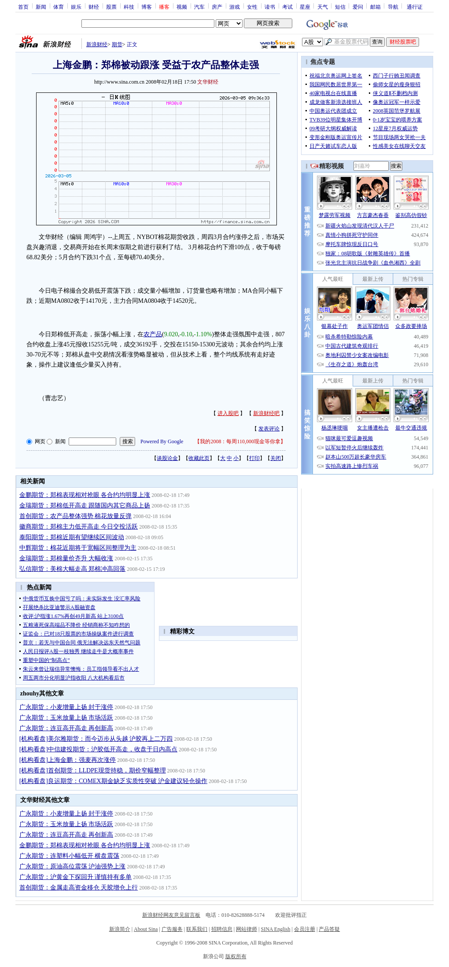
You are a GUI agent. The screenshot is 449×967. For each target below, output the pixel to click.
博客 (146, 6)
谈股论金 (167, 458)
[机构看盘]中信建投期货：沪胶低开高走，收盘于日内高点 (98, 749)
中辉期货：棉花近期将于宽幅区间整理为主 (77, 547)
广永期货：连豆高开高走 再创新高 (66, 728)
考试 (287, 6)
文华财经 (207, 82)
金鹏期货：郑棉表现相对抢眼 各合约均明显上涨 (85, 495)
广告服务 (172, 929)
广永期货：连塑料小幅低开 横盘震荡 (69, 856)
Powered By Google (161, 441)
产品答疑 (329, 929)
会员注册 (304, 929)
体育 (58, 6)
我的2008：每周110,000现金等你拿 (240, 441)
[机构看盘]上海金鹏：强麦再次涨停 (67, 760)
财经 (93, 6)
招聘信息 (221, 929)
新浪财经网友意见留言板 (171, 915)
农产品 (153, 334)
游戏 (234, 6)
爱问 (358, 6)
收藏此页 (199, 458)
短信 (340, 6)
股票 (111, 6)
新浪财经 (96, 44)
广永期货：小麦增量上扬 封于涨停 (66, 707)
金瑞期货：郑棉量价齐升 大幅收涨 (66, 558)
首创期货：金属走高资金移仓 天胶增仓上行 (78, 887)
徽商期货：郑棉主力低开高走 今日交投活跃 (78, 526)
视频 (182, 6)
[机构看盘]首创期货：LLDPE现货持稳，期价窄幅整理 (92, 770)
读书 (270, 6)
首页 (23, 6)
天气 (322, 6)
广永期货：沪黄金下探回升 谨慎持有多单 (75, 877)
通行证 (415, 6)
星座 (305, 6)
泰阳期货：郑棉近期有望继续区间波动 (71, 537)
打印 (254, 458)
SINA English (275, 929)
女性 (252, 6)
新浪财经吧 (266, 413)
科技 (129, 6)
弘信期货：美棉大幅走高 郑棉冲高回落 (72, 569)
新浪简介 (119, 929)
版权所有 (236, 956)
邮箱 (375, 6)
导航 (393, 6)
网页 (40, 441)
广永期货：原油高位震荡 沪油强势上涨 (72, 866)
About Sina (146, 929)
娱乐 (76, 6)
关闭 (275, 458)
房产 (217, 6)
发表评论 (269, 429)
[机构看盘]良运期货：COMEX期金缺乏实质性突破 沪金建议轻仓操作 (113, 781)
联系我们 (196, 929)
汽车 (199, 6)
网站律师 (246, 929)
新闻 (41, 6)
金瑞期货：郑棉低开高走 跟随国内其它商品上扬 (85, 505)
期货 (117, 44)
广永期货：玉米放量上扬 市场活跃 (66, 717)
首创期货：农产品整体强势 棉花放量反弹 (75, 516)
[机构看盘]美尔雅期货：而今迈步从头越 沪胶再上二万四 (96, 738)
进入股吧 (228, 413)
